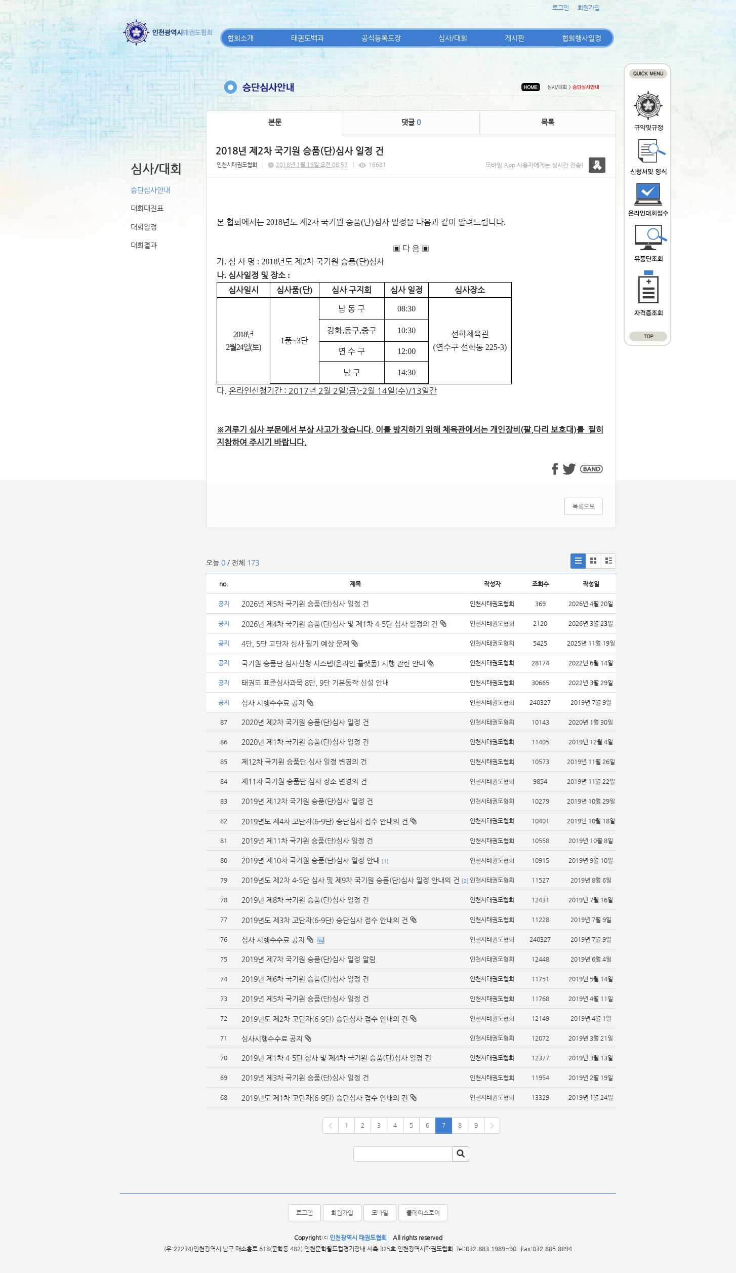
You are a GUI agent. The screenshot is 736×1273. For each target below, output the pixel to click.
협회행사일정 (581, 38)
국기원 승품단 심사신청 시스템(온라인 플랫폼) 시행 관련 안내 (337, 663)
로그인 (560, 7)
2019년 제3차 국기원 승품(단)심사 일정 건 (305, 1077)
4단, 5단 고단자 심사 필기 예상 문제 (299, 644)
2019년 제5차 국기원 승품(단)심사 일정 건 (305, 998)
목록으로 (584, 506)
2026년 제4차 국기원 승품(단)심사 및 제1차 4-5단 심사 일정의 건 (343, 624)
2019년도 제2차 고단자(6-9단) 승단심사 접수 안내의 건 (324, 1019)
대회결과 (144, 245)
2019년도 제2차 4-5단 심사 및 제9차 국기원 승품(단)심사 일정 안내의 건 (350, 880)
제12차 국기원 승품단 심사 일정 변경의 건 (304, 762)
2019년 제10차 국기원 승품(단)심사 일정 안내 (310, 860)
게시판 (514, 38)
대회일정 (144, 227)
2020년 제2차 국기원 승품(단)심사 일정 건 (305, 722)
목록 (547, 122)
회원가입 (589, 7)
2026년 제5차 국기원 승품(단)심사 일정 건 (305, 604)
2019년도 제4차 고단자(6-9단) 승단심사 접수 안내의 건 (324, 821)
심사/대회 (452, 38)
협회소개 (240, 38)
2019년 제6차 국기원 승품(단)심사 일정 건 (305, 979)
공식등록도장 (381, 38)
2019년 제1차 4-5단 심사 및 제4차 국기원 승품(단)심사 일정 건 (336, 1058)
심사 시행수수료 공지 (277, 703)
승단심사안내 (150, 190)
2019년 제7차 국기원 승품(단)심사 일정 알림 (308, 959)
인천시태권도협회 (237, 165)
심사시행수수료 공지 (272, 1039)
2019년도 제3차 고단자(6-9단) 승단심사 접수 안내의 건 (324, 920)
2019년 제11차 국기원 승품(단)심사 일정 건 (307, 841)
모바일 (380, 1212)
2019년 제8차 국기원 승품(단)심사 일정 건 (305, 900)
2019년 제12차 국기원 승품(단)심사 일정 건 (307, 801)
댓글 (411, 122)
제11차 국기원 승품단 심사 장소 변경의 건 (304, 781)
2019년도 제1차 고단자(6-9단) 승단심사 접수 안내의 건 (324, 1098)
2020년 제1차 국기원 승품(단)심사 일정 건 (305, 742)
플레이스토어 (423, 1212)
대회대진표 (147, 208)
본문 (274, 122)
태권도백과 (307, 38)
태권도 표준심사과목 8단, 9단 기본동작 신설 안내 (315, 683)
